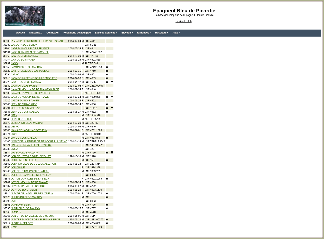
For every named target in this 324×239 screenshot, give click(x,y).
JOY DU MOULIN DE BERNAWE (29, 182)
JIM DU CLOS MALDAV (24, 137)
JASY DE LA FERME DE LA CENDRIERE (34, 78)
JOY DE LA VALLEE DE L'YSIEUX (30, 178)
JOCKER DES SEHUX (23, 160)
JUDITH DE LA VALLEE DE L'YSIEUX (32, 193)
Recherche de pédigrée (77, 32)
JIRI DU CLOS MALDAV (24, 152)
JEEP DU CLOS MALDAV (25, 108)
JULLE (14, 201)
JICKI (14, 134)
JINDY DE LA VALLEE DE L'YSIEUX (31, 145)
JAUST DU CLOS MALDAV (26, 82)
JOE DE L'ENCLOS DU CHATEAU (30, 171)
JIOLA (14, 148)
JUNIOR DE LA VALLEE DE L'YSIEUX (32, 215)
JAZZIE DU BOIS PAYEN (25, 100)
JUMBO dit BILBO (21, 204)
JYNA (14, 227)
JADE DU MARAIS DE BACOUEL (29, 52)
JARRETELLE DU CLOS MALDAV (30, 70)
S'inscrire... (35, 32)
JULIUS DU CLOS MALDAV (26, 197)
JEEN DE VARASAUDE (24, 104)
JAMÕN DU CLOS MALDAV (26, 67)
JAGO (14, 63)
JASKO (15, 74)
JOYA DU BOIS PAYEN (24, 189)
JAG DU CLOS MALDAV (24, 56)
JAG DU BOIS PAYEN (23, 59)
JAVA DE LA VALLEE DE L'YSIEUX (30, 93)
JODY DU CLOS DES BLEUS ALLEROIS (34, 163)
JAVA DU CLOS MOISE (24, 85)
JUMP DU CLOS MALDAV (25, 208)
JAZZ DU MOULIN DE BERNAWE (30, 96)
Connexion (52, 32)
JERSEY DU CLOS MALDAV (27, 122)
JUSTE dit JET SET (22, 223)
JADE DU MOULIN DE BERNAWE (30, 48)
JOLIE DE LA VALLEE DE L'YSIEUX (31, 175)
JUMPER (16, 212)
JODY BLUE (18, 167)
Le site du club (183, 21)
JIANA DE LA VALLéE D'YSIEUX (29, 130)
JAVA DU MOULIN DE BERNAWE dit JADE (35, 89)
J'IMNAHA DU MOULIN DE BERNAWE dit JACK (37, 41)
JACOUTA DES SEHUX (24, 44)
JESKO (15, 126)
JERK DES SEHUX (21, 119)
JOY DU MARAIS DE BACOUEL (29, 186)
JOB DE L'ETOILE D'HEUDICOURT (31, 156)
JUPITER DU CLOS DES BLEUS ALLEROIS (35, 219)
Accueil (20, 32)
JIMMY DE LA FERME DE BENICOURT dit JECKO (39, 141)
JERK (14, 115)
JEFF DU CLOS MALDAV (25, 111)
